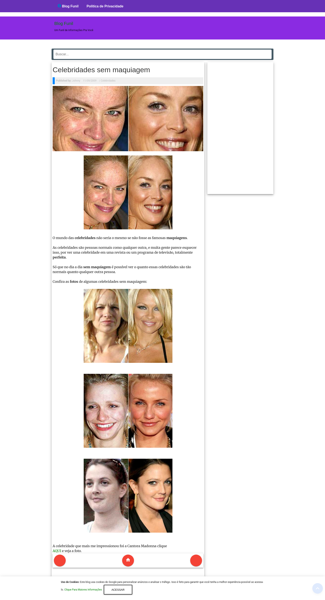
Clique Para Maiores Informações (83, 589)
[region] (240, 126)
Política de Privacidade (105, 6)
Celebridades (108, 80)
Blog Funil (68, 6)
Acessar (117, 589)
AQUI (57, 551)
